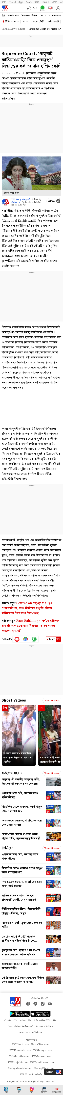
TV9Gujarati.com (42, 1056)
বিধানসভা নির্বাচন (29, 16)
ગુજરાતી (45, 2)
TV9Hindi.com (20, 1044)
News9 (12, 2)
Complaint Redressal (20, 1027)
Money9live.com (44, 1068)
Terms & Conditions (30, 1033)
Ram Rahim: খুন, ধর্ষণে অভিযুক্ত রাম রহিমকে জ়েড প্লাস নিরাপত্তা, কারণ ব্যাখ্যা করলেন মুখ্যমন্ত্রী (30, 625)
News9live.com (40, 1044)
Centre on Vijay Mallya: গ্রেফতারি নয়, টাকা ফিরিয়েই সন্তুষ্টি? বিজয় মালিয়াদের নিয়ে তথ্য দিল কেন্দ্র (27, 608)
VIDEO (25, 21)
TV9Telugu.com (42, 1050)
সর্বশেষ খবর (13, 16)
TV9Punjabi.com (18, 1062)
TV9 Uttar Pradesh (31, 1075)
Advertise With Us (45, 1021)
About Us (25, 1021)
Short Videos (14, 700)
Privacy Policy (44, 1027)
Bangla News (9, 29)
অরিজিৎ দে (15, 202)
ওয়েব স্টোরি (38, 21)
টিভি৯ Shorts (12, 21)
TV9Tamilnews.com (42, 1062)
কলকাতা (56, 16)
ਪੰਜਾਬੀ (54, 2)
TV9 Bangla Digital (20, 199)
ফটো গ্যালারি (53, 21)
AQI (35, 8)
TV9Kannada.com (20, 1050)
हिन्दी (4, 2)
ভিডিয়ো (7, 848)
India (22, 29)
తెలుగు (29, 2)
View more (51, 701)
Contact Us (10, 1021)
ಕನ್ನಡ (20, 2)
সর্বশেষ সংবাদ (12, 773)
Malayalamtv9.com (20, 1068)
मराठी (37, 2)
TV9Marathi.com (19, 1056)
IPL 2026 (45, 16)
